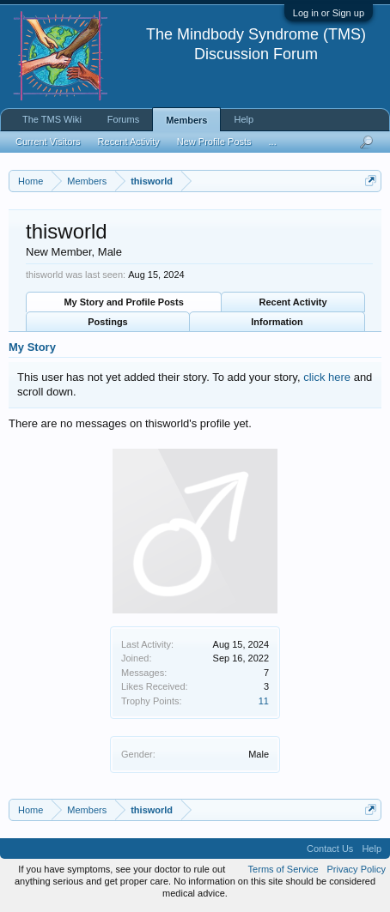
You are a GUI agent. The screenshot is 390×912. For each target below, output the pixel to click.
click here (326, 377)
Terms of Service (283, 869)
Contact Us (330, 848)
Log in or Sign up (328, 13)
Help (243, 119)
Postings (107, 322)
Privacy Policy (356, 869)
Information (277, 322)
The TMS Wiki (52, 119)
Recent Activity (293, 302)
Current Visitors (48, 141)
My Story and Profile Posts (123, 302)
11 (264, 701)
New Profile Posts (214, 141)
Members (186, 120)
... (273, 141)
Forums (123, 119)
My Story (32, 347)
